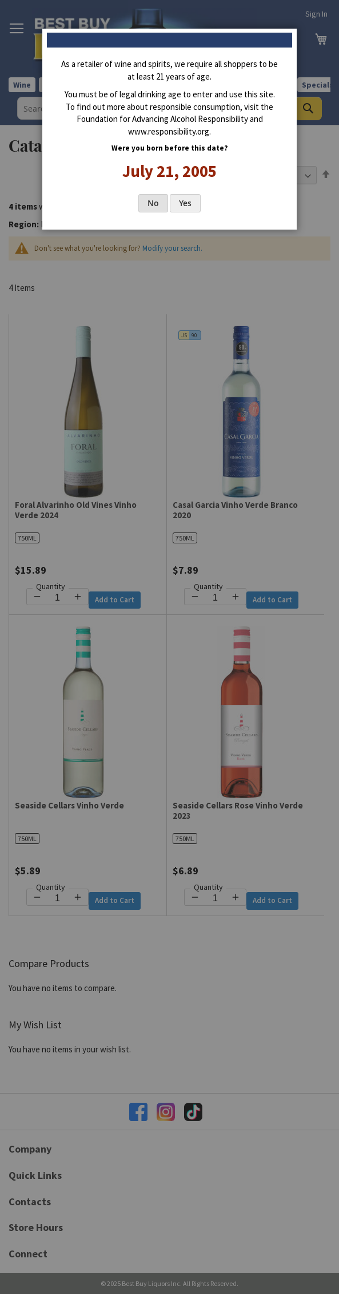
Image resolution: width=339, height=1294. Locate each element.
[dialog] (169, 647)
